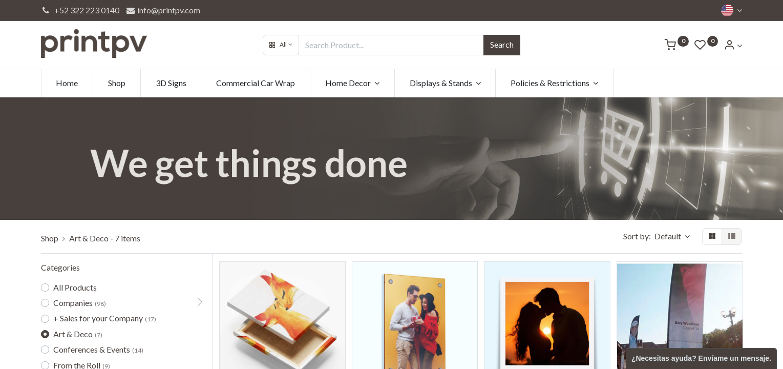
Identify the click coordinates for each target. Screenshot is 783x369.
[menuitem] (67, 83)
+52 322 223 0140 (80, 10)
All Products (75, 287)
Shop (49, 238)
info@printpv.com (162, 10)
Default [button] (668, 236)
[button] (281, 45)
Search (502, 44)
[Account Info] (733, 45)
